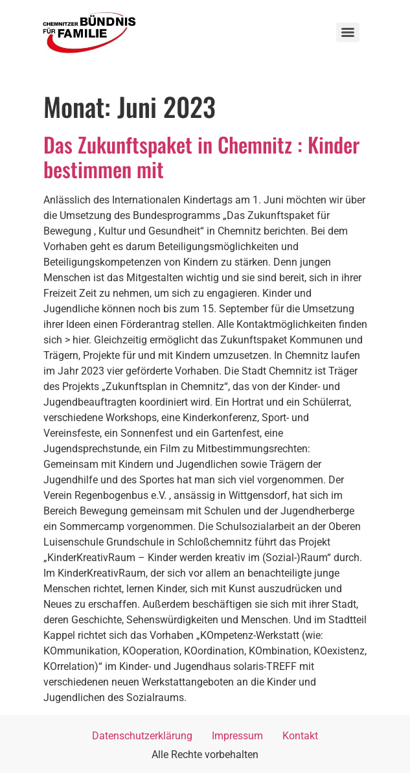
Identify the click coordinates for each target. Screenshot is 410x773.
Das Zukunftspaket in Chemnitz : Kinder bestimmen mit (201, 156)
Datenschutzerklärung (142, 736)
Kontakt (300, 736)
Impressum (237, 736)
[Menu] (347, 32)
